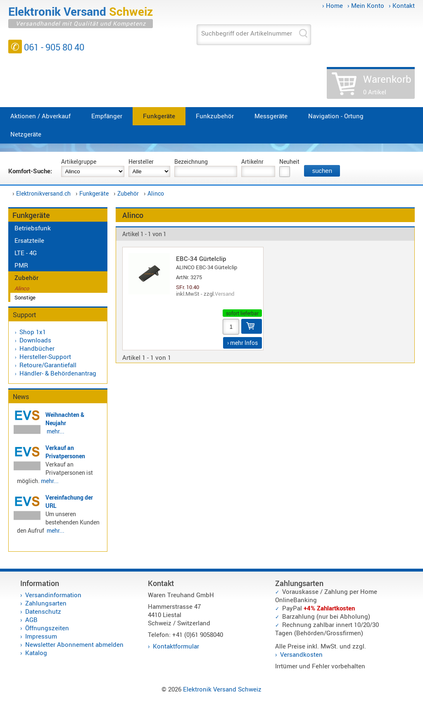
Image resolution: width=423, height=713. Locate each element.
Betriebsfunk (32, 228)
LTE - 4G (25, 253)
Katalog (36, 652)
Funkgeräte (159, 116)
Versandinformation (53, 595)
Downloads (35, 340)
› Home (332, 5)
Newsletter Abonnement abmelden (74, 644)
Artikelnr (252, 161)
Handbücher (37, 348)
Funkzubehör (215, 116)
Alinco (155, 193)
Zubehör (128, 193)
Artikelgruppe (78, 161)
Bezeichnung (191, 161)
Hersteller (141, 161)
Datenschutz (43, 611)
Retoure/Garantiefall (47, 365)
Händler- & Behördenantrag (57, 373)
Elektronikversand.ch (43, 193)
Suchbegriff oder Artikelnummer (246, 33)
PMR (21, 265)
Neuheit (289, 161)
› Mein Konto (365, 5)
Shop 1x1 (32, 332)
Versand (224, 293)
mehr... (55, 431)
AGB (31, 619)
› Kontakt (402, 5)
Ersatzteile (29, 240)
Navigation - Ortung (336, 116)
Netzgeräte (25, 134)
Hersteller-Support (45, 356)
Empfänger (106, 116)
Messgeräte (271, 116)
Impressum (41, 636)
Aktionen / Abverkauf (40, 116)
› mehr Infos (242, 343)
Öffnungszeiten (47, 628)
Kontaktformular (176, 646)
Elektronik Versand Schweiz (222, 689)
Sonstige (25, 297)
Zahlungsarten (46, 603)
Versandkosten (301, 654)
